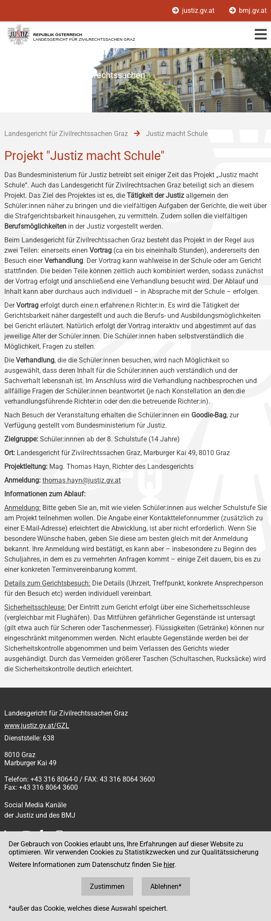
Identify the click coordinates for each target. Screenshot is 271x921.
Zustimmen (107, 886)
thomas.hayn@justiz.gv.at (81, 480)
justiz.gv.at (194, 10)
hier (169, 865)
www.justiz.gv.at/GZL (36, 726)
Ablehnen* (166, 886)
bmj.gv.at (248, 10)
